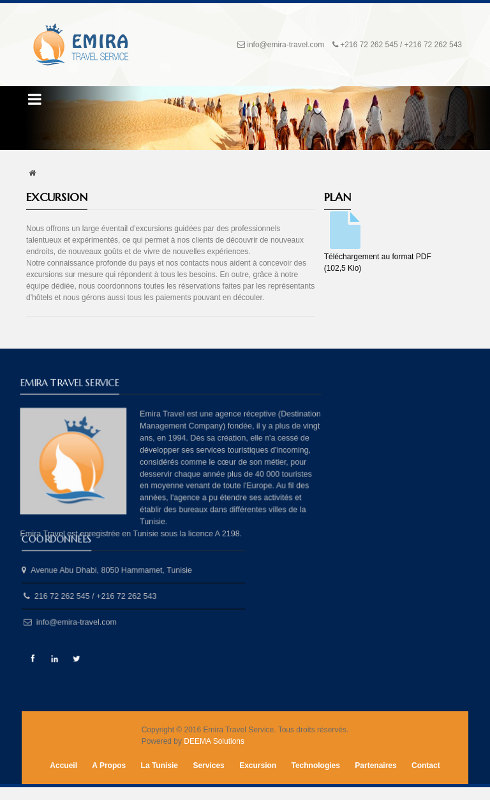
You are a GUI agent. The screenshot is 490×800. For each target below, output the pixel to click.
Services (208, 765)
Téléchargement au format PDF (377, 241)
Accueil (63, 765)
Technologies (316, 765)
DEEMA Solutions (214, 741)
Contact (426, 765)
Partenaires (375, 765)
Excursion (257, 765)
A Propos (109, 765)
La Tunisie (159, 765)
